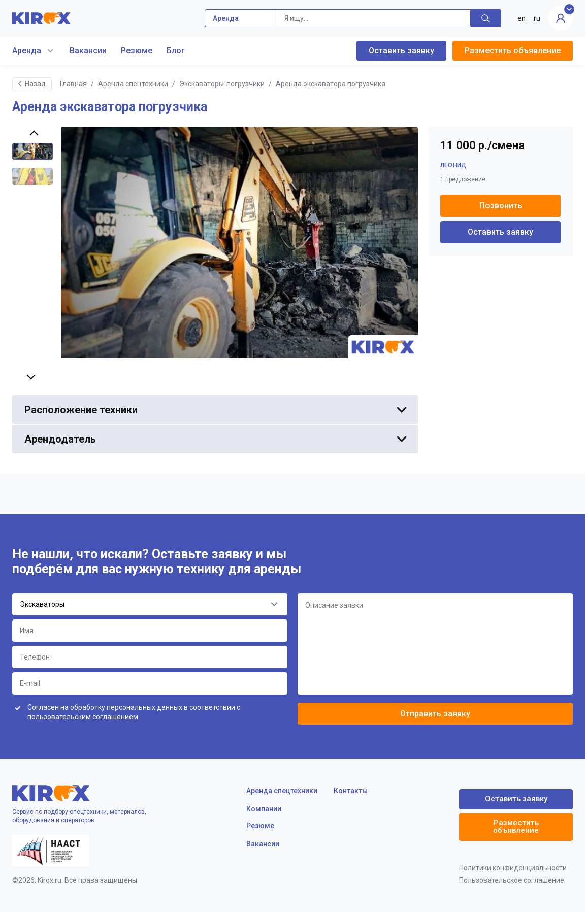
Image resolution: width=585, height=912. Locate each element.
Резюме (136, 50)
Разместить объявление (513, 50)
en (521, 18)
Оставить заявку (401, 50)
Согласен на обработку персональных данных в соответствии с (133, 712)
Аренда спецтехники (133, 84)
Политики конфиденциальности (513, 868)
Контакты (351, 791)
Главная (73, 84)
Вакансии (88, 50)
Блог (176, 50)
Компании (263, 809)
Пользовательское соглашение (511, 880)
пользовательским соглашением (82, 717)
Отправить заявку (435, 713)
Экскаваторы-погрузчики (222, 84)
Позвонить (500, 205)
